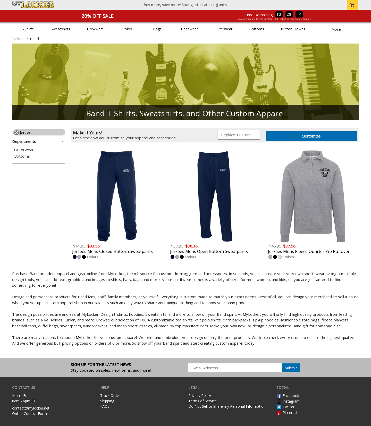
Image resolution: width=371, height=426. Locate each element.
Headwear (189, 29)
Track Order (110, 395)
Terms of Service (202, 400)
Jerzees (23, 132)
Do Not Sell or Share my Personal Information (227, 406)
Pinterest (287, 412)
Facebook (287, 395)
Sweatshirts (60, 29)
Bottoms (256, 29)
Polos (127, 29)
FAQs (104, 406)
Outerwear (223, 29)
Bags (157, 29)
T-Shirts (27, 29)
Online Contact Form (29, 413)
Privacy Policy (199, 395)
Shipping (107, 400)
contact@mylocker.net (30, 408)
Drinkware (95, 29)
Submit (291, 367)
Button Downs (293, 29)
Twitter (285, 406)
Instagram (288, 401)
